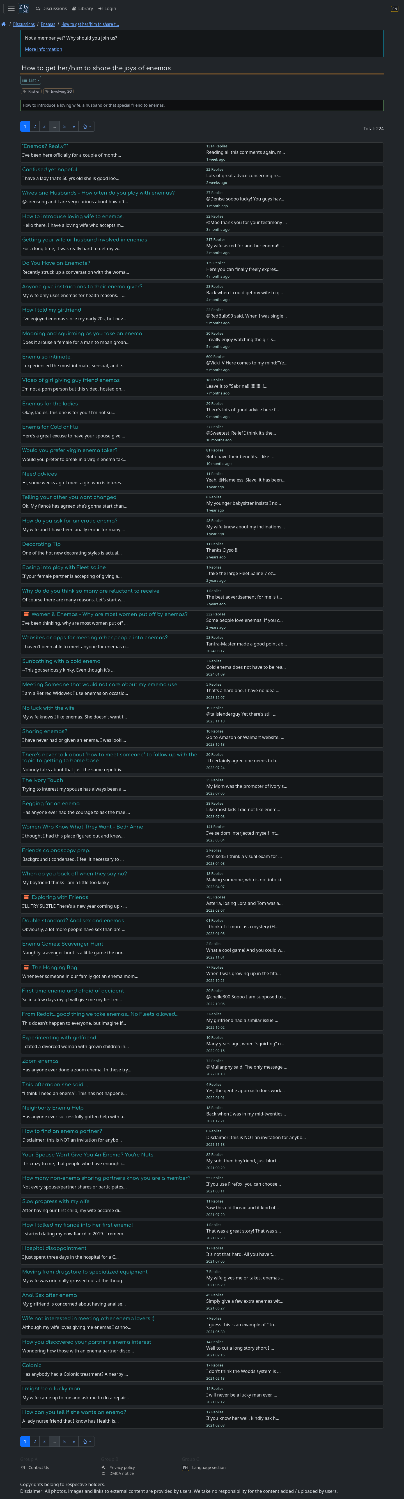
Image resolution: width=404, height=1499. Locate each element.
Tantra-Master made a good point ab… (246, 644)
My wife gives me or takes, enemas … (245, 1278)
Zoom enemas (40, 1061)
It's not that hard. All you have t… (241, 1254)
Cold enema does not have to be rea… (246, 667)
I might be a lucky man (51, 1388)
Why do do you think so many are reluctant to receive (90, 591)
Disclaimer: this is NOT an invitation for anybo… (256, 1137)
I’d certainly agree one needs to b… (243, 761)
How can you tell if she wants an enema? (74, 1412)
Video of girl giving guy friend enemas (71, 380)
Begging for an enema (51, 803)
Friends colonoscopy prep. (56, 850)
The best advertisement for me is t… (244, 597)
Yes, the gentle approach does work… (245, 1090)
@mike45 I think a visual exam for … (244, 856)
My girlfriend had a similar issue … (242, 1020)
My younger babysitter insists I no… (243, 503)
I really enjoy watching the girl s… (241, 339)
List (29, 80)
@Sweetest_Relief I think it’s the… (241, 433)
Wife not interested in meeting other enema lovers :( (88, 1318)
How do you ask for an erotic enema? (70, 521)
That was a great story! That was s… (243, 1231)
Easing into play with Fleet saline (64, 567)
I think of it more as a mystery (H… (242, 926)
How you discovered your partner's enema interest (86, 1342)
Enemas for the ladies (50, 404)
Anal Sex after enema (49, 1295)
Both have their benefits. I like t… (241, 456)
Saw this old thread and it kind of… (242, 1207)
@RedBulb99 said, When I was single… (246, 316)
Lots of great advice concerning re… (243, 175)
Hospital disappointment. (55, 1248)
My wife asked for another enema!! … (245, 246)
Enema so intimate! (47, 357)
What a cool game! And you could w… (245, 950)
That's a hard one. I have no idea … (242, 690)
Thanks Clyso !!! (222, 550)
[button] (86, 126)
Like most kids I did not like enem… (243, 809)
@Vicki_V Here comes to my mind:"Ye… (246, 363)
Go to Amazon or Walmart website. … (245, 737)
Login (107, 8)
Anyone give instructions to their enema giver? (82, 286)
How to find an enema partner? (62, 1131)
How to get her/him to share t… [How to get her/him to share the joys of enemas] (90, 24)
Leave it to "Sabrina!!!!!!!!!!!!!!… (236, 386)
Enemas (48, 24)
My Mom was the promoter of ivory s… (246, 786)
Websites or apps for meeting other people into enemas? (95, 637)
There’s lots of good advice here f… (242, 410)
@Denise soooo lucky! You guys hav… (245, 199)
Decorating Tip (41, 544)
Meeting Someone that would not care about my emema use (99, 684)
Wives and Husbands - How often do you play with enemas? (98, 193)
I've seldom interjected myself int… (242, 833)
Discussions (51, 8)
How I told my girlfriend (51, 310)
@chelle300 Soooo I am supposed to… (246, 997)
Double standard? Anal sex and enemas (73, 920)
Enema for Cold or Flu (50, 427)
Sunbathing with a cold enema (61, 661)
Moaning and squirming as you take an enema (82, 333)
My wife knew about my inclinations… (245, 527)
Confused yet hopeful (49, 169)
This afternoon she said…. (55, 1084)
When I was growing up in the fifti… (243, 973)
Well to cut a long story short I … (240, 1348)
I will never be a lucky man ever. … (241, 1395)
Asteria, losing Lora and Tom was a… (244, 903)
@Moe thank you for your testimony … (246, 222)
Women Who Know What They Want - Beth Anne (82, 827)
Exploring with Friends (60, 897)
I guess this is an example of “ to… (241, 1325)
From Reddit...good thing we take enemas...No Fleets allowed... (100, 1014)
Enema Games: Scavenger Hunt (62, 944)
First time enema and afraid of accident (73, 991)
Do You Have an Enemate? (56, 263)
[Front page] (3, 24)
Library (82, 8)
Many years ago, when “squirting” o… (245, 1044)
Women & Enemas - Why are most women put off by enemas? (110, 614)
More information (43, 49)
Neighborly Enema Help (53, 1108)
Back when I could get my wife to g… (244, 292)
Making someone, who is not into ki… (245, 880)
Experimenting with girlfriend (59, 1038)
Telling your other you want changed (69, 497)
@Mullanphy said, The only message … (246, 1067)
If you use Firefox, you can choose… (243, 1184)
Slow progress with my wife (55, 1201)
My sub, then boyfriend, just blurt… (243, 1161)
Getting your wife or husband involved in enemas (84, 240)
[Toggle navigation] (11, 8)
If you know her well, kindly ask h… (242, 1418)
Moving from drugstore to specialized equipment (85, 1272)
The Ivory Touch (42, 780)
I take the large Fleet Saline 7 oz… (241, 573)
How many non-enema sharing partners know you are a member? (106, 1178)
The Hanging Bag (54, 967)
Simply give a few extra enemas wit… (244, 1301)
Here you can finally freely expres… (242, 269)
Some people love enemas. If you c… (244, 620)
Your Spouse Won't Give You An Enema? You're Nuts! (88, 1155)
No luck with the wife (48, 708)
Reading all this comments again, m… (245, 152)
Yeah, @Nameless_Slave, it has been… (245, 480)
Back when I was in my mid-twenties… (246, 1114)
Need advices (39, 474)
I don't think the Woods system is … (243, 1371)
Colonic (32, 1365)
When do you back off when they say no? (74, 874)
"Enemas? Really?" (45, 146)
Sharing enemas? (44, 731)
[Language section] (395, 8)
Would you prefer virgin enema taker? (70, 450)
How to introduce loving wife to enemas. (73, 216)
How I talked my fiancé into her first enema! (77, 1225)
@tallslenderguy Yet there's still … (241, 714)
